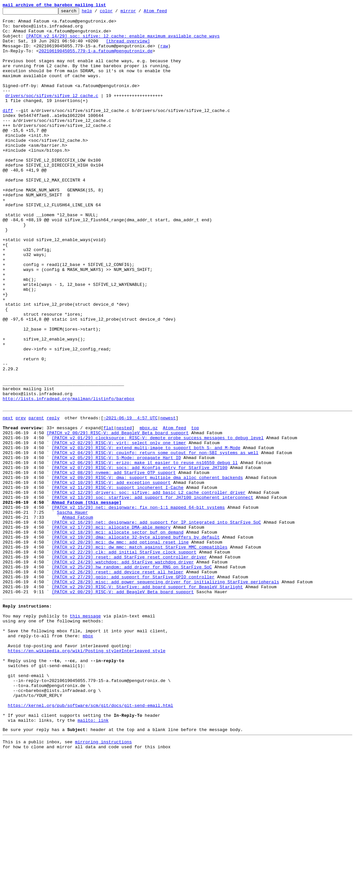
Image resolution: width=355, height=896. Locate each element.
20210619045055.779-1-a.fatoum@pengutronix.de (95, 60)
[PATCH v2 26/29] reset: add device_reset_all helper (117, 683)
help (97, 13)
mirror (138, 13)
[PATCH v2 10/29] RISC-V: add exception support (111, 576)
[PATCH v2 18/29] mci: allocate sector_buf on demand (117, 635)
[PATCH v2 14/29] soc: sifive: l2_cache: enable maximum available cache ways (123, 42)
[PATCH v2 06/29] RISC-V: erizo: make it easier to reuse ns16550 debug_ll (145, 552)
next (8, 498)
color (116, 13)
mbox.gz (148, 510)
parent (36, 498)
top (195, 510)
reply (53, 498)
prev (21, 498)
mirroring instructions (103, 883)
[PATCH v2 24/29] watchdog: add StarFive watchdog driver (123, 671)
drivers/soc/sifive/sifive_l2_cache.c (51, 113)
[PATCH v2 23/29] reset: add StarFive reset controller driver (129, 665)
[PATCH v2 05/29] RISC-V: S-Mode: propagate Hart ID (116, 546)
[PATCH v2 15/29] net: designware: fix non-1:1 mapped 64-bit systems (138, 605)
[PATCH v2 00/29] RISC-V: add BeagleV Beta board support (118, 516)
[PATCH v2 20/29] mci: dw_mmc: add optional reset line (120, 647)
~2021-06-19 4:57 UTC (130, 498)
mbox (88, 758)
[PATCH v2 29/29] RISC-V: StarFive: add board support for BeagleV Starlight (147, 701)
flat (108, 510)
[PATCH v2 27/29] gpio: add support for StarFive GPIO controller (133, 689)
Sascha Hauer (72, 611)
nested (124, 510)
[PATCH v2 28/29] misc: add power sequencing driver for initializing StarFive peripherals (165, 695)
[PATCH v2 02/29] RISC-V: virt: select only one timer (119, 528)
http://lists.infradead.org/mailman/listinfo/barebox (68, 477)
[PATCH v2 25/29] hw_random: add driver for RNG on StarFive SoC (132, 677)
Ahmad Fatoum (77, 617)
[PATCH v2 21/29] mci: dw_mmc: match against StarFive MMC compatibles (139, 653)
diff (8, 131)
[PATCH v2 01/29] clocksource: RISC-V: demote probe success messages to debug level (158, 522)
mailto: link (93, 859)
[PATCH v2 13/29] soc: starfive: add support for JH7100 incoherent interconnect (152, 594)
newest (168, 498)
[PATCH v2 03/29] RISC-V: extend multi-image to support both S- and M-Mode (146, 534)
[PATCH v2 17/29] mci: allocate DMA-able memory (111, 629)
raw (164, 54)
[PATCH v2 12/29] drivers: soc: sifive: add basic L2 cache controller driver (148, 588)
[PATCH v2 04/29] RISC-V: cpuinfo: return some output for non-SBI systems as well (155, 540)
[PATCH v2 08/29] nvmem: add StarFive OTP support (114, 564)
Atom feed (165, 13)
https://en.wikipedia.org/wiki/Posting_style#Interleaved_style (87, 776)
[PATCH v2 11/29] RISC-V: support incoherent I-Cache (117, 582)
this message (85, 734)
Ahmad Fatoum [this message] (87, 600)
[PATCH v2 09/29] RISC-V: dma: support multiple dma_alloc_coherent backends (147, 570)
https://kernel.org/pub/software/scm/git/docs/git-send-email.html (90, 841)
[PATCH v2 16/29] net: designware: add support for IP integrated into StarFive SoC (156, 623)
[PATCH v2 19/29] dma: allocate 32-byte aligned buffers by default (136, 641)
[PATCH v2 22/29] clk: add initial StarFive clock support (124, 659)
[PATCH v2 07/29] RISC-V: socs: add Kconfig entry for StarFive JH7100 (139, 558)
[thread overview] (128, 48)
